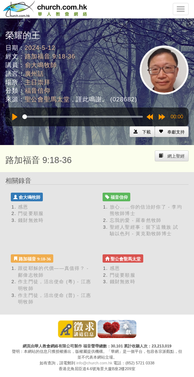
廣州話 (34, 73)
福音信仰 (37, 90)
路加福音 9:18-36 (50, 56)
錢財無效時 (31, 220)
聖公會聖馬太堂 (47, 99)
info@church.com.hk (94, 363)
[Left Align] (172, 131)
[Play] (15, 117)
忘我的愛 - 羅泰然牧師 (136, 220)
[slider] (82, 116)
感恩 (23, 207)
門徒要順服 (31, 213)
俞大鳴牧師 (41, 65)
